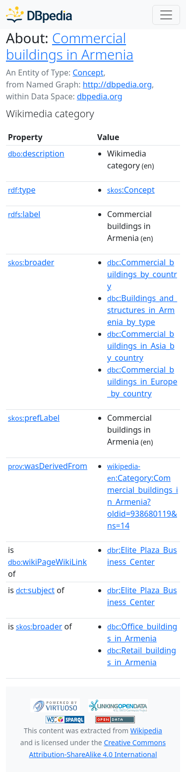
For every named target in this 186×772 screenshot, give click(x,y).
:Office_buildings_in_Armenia (142, 632)
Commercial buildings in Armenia (69, 46)
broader (31, 262)
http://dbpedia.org (117, 84)
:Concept (131, 189)
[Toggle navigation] (166, 15)
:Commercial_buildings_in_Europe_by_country (142, 381)
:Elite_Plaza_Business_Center (142, 555)
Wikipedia (146, 730)
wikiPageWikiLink (47, 561)
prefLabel (34, 417)
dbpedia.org (100, 96)
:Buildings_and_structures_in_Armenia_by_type (142, 310)
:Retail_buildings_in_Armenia (141, 656)
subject (35, 590)
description (36, 153)
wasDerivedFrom (47, 466)
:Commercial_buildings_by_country (142, 274)
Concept (87, 72)
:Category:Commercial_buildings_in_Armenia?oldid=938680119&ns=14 (142, 496)
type (22, 189)
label (24, 214)
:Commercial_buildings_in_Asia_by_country (141, 345)
